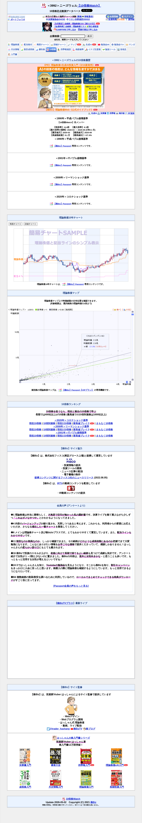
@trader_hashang (58, 728)
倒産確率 (78, 49)
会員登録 (112, 16)
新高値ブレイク (81, 423)
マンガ (130, 44)
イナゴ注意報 (93, 49)
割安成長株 (27, 49)
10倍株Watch (73, 799)
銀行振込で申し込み (88, 29)
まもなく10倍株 (104, 423)
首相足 (121, 49)
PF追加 (129, 113)
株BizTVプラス (65, 603)
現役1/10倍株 (64, 423)
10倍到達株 (49, 423)
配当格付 (26, 44)
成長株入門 (25, 787)
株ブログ (89, 728)
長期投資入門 (117, 787)
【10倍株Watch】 (89, 5)
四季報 (111, 113)
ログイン (127, 16)
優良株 (40, 49)
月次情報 (13, 49)
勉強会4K (104, 44)
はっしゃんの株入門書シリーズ (71, 738)
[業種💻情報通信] (85, 16)
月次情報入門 (56, 787)
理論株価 (13, 44)
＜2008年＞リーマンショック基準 (71, 426)
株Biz (93, 802)
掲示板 (120, 113)
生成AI (87, 44)
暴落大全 (55, 765)
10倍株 (51, 49)
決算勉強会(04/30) (55, 19)
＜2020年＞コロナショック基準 (71, 420)
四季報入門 (84, 765)
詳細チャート (58, 44)
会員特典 (111, 19)
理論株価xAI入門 (115, 765)
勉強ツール (109, 49)
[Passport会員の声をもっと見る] (71, 586)
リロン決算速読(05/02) (78, 19)
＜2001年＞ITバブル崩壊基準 (71, 432)
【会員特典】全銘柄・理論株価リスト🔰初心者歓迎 (76, 26)
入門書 (12, 54)
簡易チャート (41, 44)
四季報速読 (64, 49)
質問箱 (129, 19)
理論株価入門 (86, 787)
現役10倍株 (35, 423)
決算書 (102, 113)
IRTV (59, 483)
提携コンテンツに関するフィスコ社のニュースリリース (63, 477)
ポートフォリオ (16, 19)
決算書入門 (25, 765)
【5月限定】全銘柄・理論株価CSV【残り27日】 (75, 24)
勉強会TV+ (117, 44)
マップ (72, 44)
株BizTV (76, 728)
